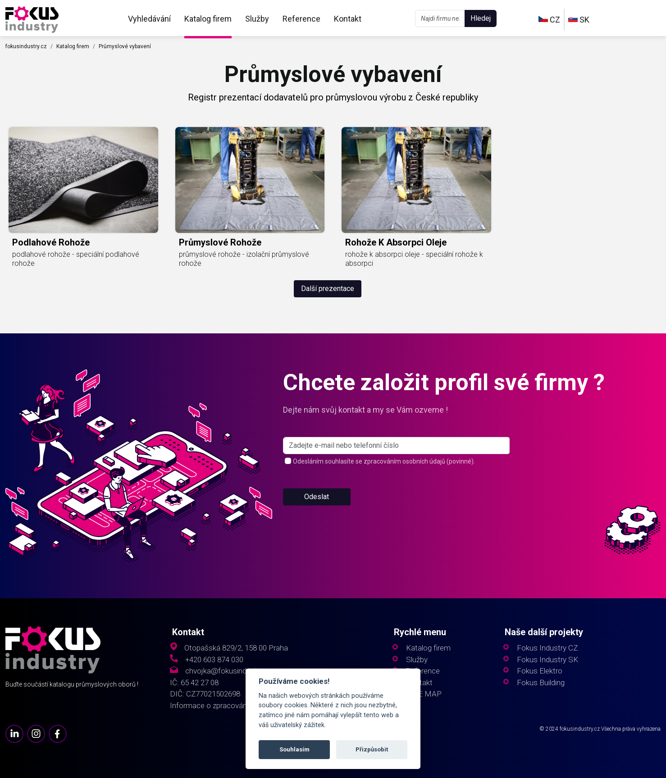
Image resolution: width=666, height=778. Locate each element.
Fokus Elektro (539, 671)
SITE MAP (424, 694)
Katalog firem (208, 18)
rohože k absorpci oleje (396, 242)
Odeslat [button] (316, 496)
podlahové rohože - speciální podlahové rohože (75, 259)
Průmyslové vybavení (125, 46)
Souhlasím (294, 749)
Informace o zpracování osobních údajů (235, 706)
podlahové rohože (51, 242)
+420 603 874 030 (214, 660)
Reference (301, 18)
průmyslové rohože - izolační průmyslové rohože (244, 259)
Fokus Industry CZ (547, 648)
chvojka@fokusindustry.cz (228, 671)
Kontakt (347, 18)
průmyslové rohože (220, 242)
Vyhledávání (149, 18)
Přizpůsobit (372, 749)
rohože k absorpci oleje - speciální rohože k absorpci (414, 259)
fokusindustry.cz (26, 46)
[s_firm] (396, 445)
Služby (257, 18)
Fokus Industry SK (547, 660)
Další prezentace (327, 288)
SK (578, 19)
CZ (549, 19)
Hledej (480, 18)
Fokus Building (541, 683)
